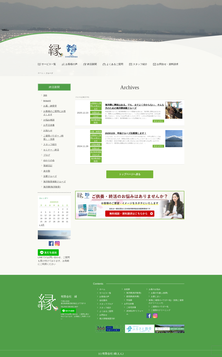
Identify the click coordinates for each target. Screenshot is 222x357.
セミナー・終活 (51, 149)
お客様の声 (71, 64)
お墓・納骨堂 (50, 106)
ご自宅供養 (131, 307)
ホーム (102, 289)
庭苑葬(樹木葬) (132, 296)
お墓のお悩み (154, 289)
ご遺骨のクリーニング (160, 310)
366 (45, 95)
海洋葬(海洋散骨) (52, 187)
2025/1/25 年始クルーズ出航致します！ (126, 133)
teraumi (47, 100)
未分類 (46, 171)
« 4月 (42, 225)
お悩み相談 (49, 120)
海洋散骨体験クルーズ (54, 181)
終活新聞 (92, 64)
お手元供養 (49, 125)
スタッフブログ (106, 304)
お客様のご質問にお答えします (95, 106)
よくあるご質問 (114, 64)
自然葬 (127, 289)
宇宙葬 (129, 300)
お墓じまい (156, 296)
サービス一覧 (49, 64)
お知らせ (47, 130)
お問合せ (103, 315)
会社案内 (103, 300)
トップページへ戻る (130, 174)
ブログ (46, 155)
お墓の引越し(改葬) (159, 293)
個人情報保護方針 (107, 318)
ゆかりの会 (49, 160)
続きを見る (158, 121)
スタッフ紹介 (140, 64)
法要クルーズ (50, 176)
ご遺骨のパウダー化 (159, 306)
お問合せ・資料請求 (167, 64)
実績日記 (47, 165)
